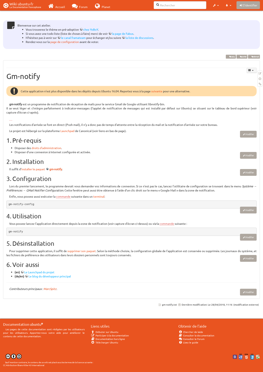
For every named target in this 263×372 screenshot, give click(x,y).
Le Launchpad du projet (39, 272)
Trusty (231, 56)
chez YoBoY (90, 29)
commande (63, 196)
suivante (156, 91)
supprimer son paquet (81, 251)
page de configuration (64, 42)
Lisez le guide (188, 342)
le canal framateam (73, 37)
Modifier (249, 134)
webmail (254, 56)
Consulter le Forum (191, 339)
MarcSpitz (50, 289)
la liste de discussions (139, 37)
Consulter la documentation (196, 335)
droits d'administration (46, 148)
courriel (242, 56)
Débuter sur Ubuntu (104, 332)
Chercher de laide (190, 332)
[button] (215, 5)
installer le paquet (33, 169)
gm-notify (55, 169)
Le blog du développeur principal (50, 276)
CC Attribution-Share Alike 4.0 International (23, 365)
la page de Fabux (122, 33)
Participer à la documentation (110, 335)
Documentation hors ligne (108, 339)
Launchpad (67, 131)
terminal (98, 196)
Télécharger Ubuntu (104, 342)
